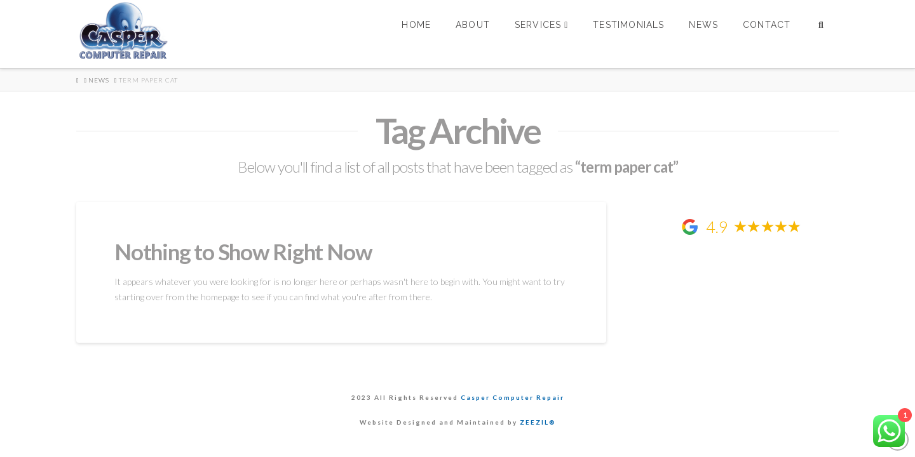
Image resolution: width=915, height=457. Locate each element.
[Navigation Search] (821, 34)
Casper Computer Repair (512, 397)
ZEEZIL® (538, 422)
